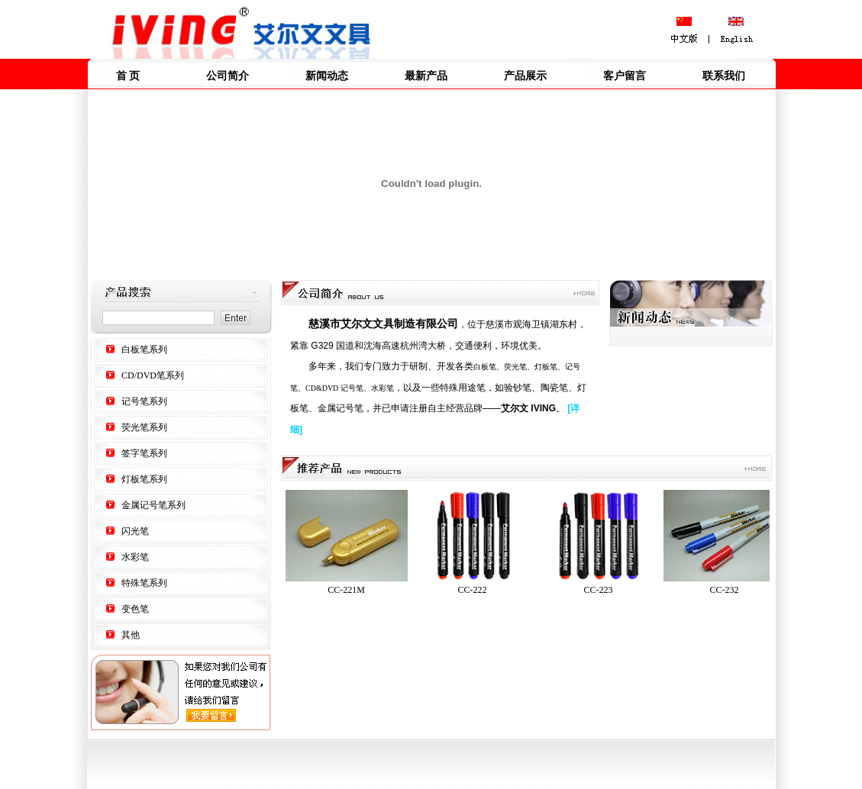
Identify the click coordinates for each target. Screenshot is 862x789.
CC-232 (728, 590)
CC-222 (476, 590)
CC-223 (602, 590)
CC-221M (350, 590)
